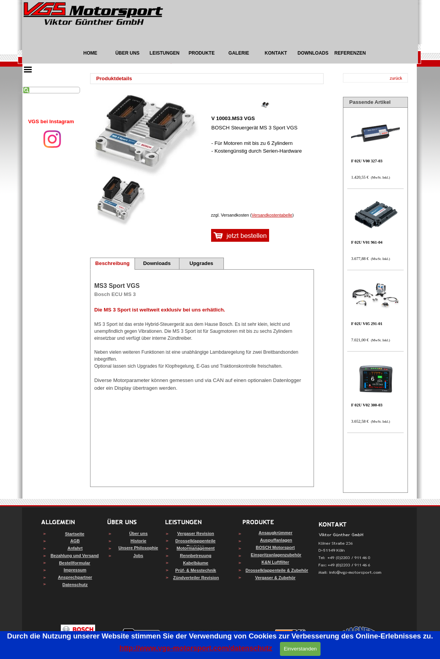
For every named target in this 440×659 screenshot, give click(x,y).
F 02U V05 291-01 (366, 324)
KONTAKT (276, 53)
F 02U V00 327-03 (366, 161)
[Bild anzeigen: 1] (121, 201)
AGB (75, 541)
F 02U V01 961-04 (366, 242)
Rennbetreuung (195, 555)
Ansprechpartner (75, 577)
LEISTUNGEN (164, 53)
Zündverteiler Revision (196, 577)
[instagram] (52, 139)
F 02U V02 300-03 (366, 405)
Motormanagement (196, 548)
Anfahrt (74, 548)
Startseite (74, 534)
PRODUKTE (202, 53)
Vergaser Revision (195, 533)
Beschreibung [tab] (112, 263)
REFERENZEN (350, 53)
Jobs (138, 555)
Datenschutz (74, 584)
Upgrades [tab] (201, 263)
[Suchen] (51, 90)
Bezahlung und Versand (75, 555)
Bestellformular (74, 563)
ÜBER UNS (127, 53)
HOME (90, 53)
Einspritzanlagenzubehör (276, 554)
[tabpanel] (51, 122)
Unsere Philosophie (138, 547)
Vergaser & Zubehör (275, 577)
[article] (265, 153)
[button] (350, 573)
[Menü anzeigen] (28, 69)
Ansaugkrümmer (275, 532)
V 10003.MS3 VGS (233, 118)
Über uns (138, 533)
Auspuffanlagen (276, 540)
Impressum (75, 570)
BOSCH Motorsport (275, 547)
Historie (139, 541)
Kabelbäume (195, 563)
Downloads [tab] (157, 263)
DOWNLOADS (313, 53)
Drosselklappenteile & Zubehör (277, 570)
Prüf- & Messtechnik (195, 570)
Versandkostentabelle (272, 215)
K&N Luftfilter (275, 562)
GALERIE (239, 53)
